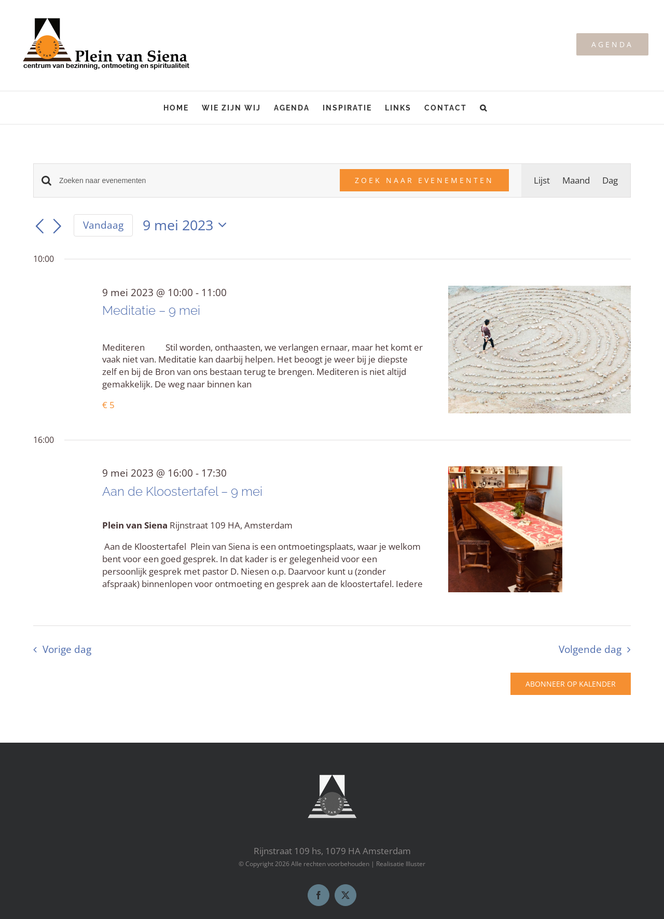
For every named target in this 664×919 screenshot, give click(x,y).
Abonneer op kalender (570, 683)
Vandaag (103, 225)
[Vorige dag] (39, 226)
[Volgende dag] (57, 226)
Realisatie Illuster (400, 863)
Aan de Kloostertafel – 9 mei (182, 491)
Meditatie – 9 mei (151, 310)
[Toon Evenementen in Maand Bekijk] (576, 180)
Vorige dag (67, 649)
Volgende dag (590, 649)
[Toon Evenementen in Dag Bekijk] (610, 180)
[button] (484, 107)
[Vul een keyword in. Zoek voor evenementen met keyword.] (193, 180)
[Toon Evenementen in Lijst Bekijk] (542, 180)
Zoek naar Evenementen (424, 180)
